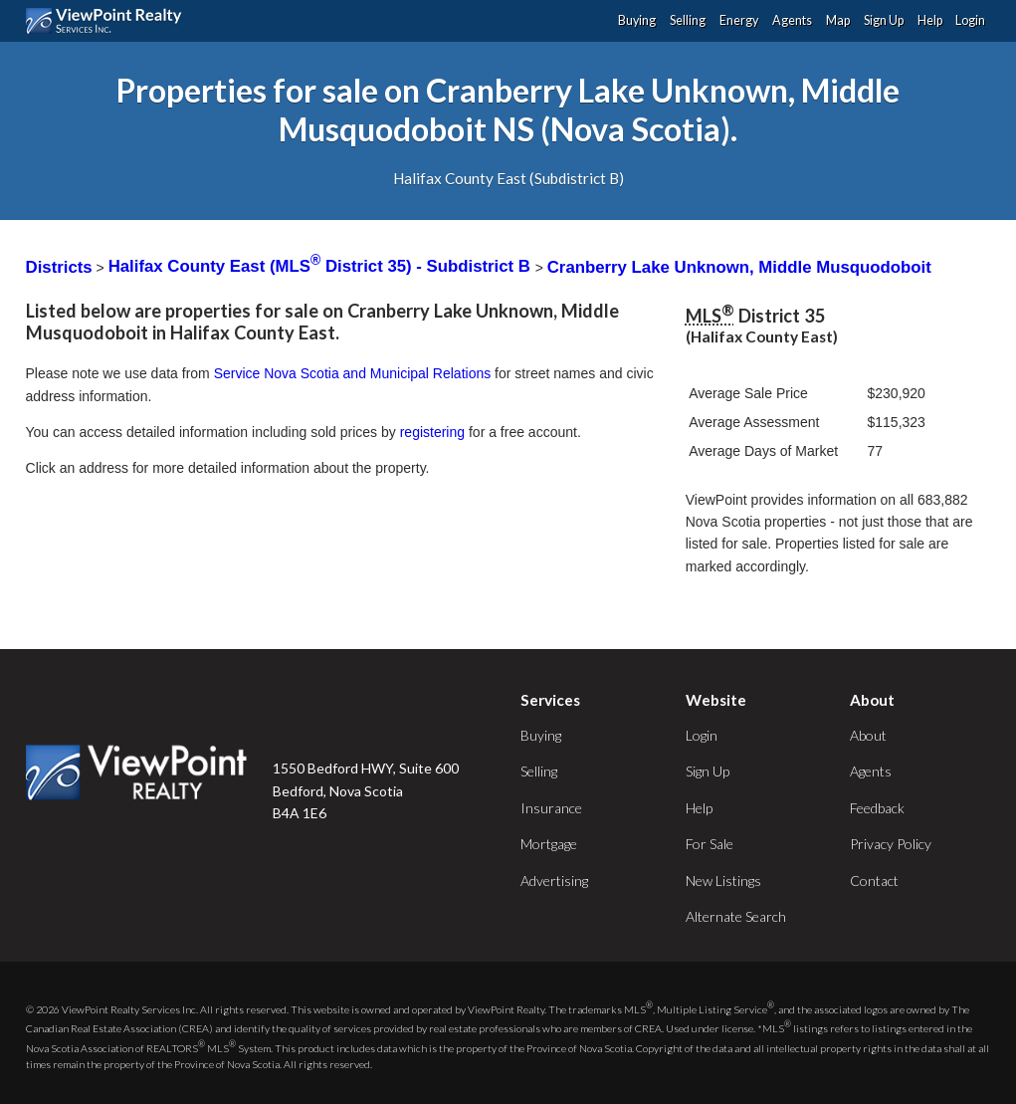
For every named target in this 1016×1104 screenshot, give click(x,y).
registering (432, 432)
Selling (688, 20)
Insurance (551, 807)
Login (970, 20)
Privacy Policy (890, 843)
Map (838, 20)
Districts (59, 266)
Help (929, 20)
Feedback (877, 807)
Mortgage (548, 843)
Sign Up (884, 20)
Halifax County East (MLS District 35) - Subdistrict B (321, 266)
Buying (637, 20)
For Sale (709, 843)
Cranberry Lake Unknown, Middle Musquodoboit (739, 266)
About (868, 735)
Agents (792, 20)
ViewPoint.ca (109, 21)
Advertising (554, 880)
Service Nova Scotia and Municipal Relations (353, 373)
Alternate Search (736, 916)
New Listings (723, 880)
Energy (738, 20)
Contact (874, 880)
